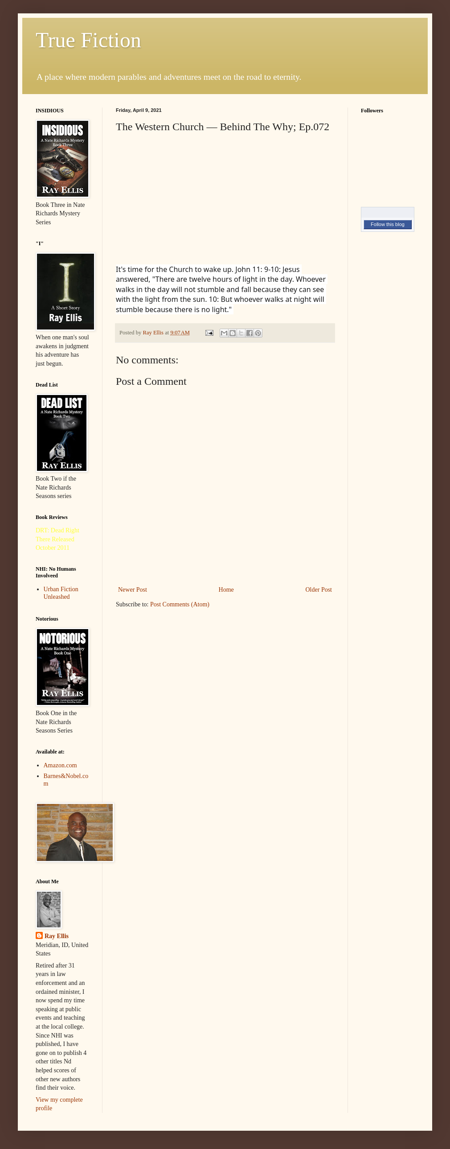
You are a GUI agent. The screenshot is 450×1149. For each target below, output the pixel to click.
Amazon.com (60, 765)
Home (226, 589)
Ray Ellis (57, 936)
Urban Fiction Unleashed (61, 593)
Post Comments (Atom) (179, 604)
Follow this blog (388, 224)
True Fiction (88, 40)
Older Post (319, 589)
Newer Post (132, 589)
